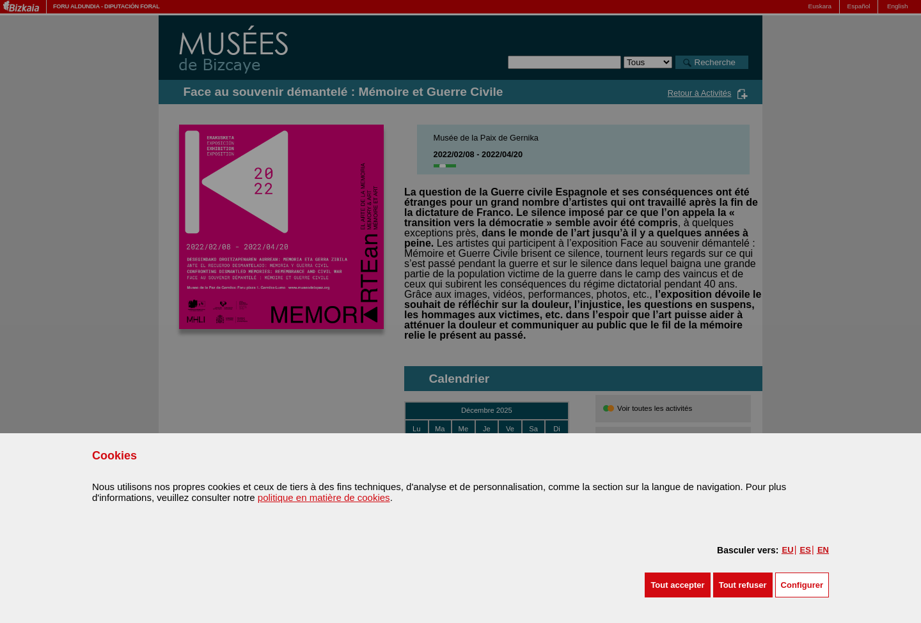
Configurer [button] (802, 585)
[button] (677, 585)
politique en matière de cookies (324, 497)
